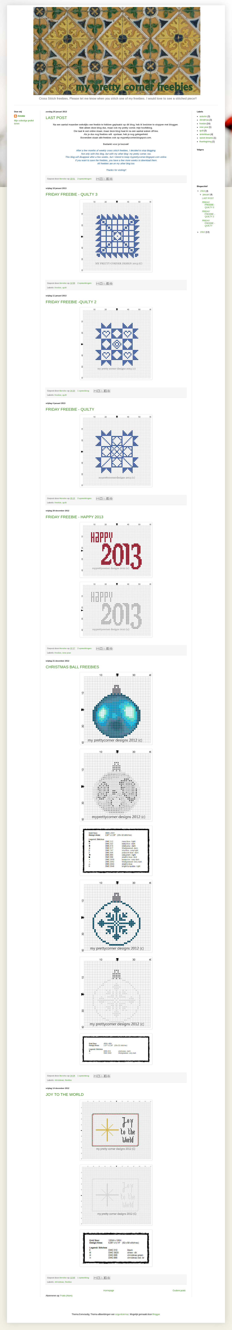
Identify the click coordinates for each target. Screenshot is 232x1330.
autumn (203, 116)
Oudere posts (179, 1290)
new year (66, 653)
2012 (203, 232)
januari (206, 194)
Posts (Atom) (66, 1295)
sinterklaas (204, 134)
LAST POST (56, 118)
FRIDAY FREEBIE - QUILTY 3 (71, 194)
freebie (58, 287)
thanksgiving (205, 141)
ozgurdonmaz (122, 1314)
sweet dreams (206, 138)
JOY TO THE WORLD (65, 1094)
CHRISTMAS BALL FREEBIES (72, 667)
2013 (203, 191)
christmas (59, 1080)
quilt (64, 287)
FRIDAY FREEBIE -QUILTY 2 (71, 302)
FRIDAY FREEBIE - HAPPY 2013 (74, 517)
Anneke (21, 116)
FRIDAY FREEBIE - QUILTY (70, 409)
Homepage (108, 1290)
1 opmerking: (83, 391)
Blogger (156, 1314)
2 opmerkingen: (84, 179)
